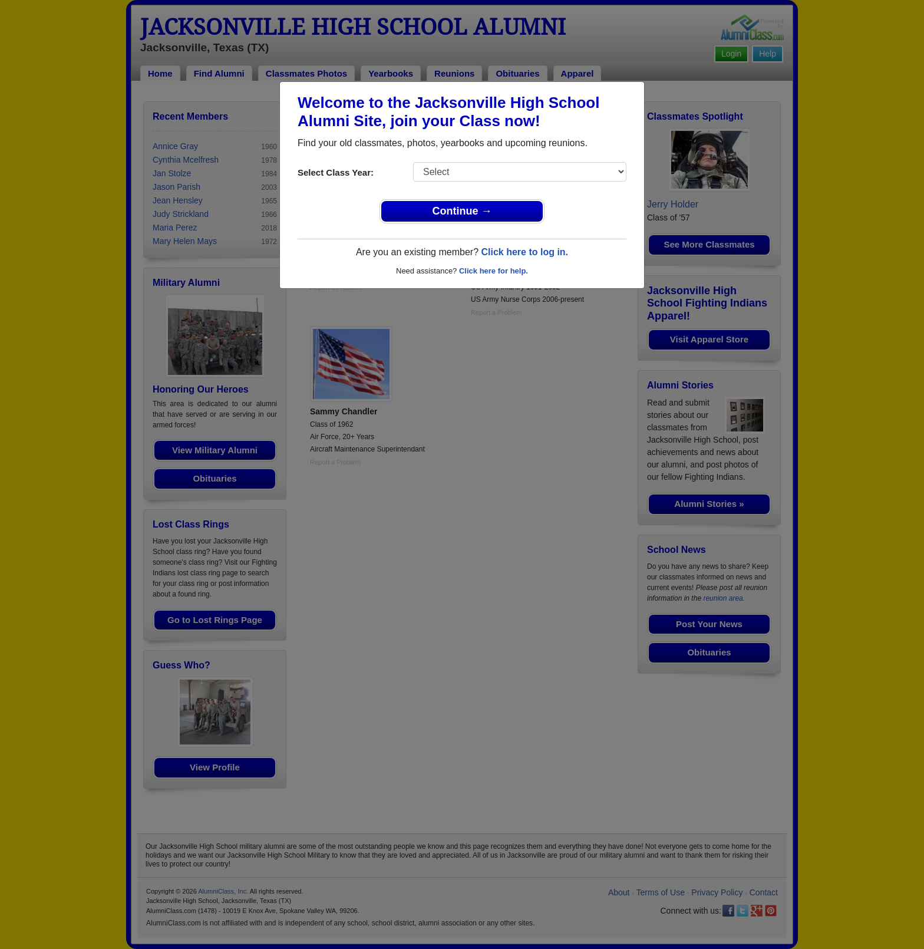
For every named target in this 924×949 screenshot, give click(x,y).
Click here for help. (493, 270)
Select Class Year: (336, 172)
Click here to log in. (524, 252)
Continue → (462, 211)
